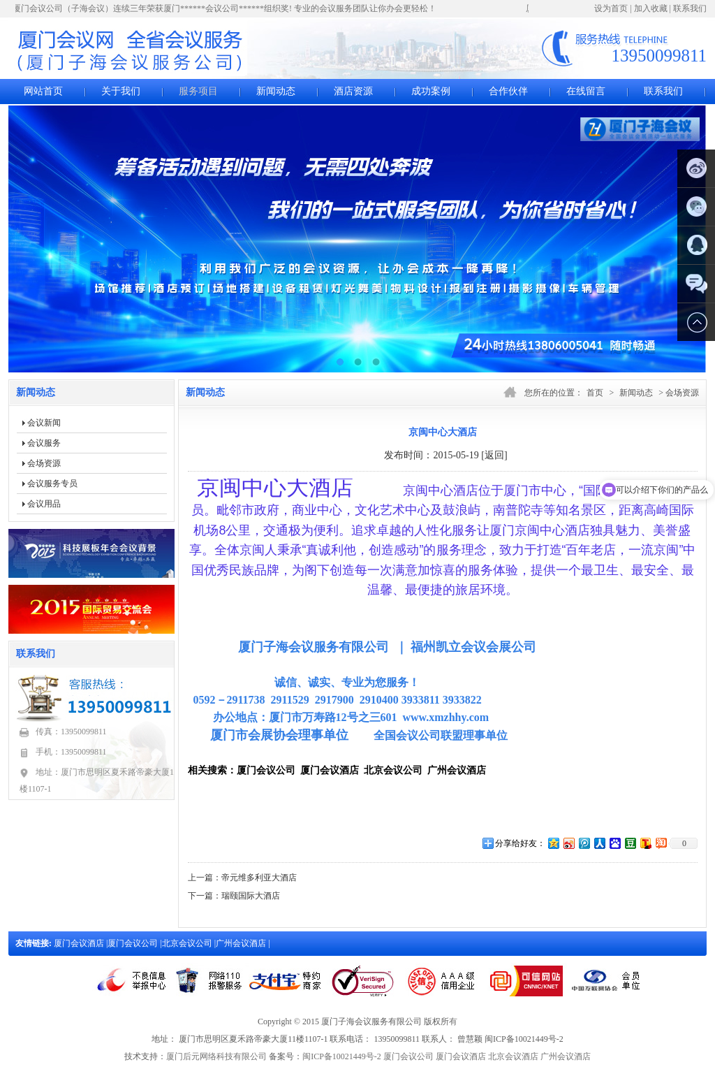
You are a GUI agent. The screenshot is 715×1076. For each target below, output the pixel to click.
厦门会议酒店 (80, 943)
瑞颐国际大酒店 (250, 896)
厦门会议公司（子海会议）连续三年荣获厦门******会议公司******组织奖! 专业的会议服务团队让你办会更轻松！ (226, 8)
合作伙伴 (508, 91)
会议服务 (44, 443)
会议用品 (44, 504)
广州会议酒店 (242, 943)
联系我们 (690, 8)
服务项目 (198, 91)
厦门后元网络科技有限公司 (216, 1056)
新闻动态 (275, 91)
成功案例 (430, 91)
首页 (595, 393)
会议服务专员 (52, 483)
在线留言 (585, 91)
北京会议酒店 (513, 1056)
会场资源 (44, 463)
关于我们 (120, 91)
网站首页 (43, 91)
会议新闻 (44, 423)
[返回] (494, 455)
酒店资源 (353, 91)
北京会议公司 (188, 943)
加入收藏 (651, 8)
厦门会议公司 (134, 943)
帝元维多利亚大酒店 (259, 877)
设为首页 (611, 8)
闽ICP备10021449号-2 (341, 1056)
